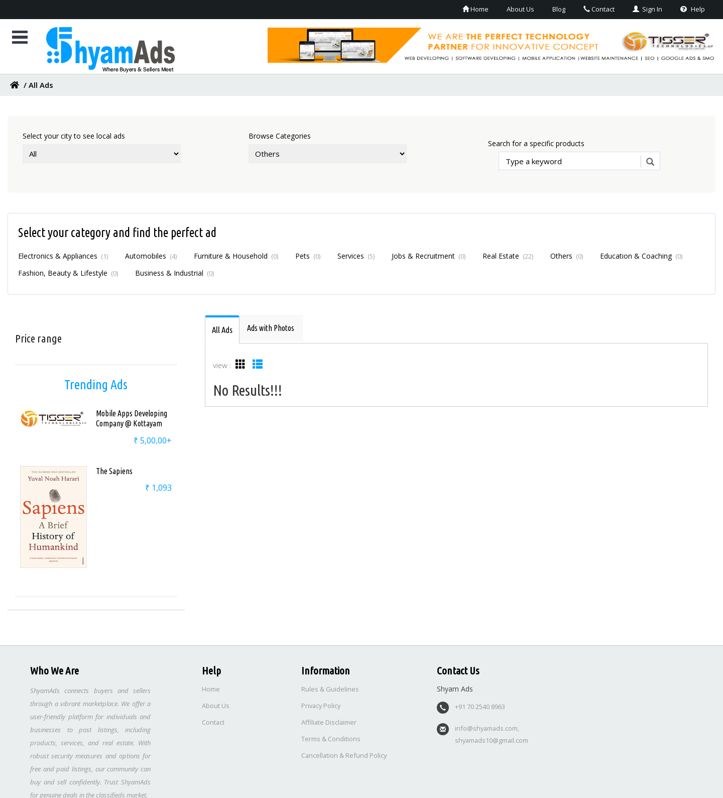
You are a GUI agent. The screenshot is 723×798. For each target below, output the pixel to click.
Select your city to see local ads (74, 136)
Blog (549, 9)
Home (461, 9)
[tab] (223, 329)
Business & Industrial (174, 273)
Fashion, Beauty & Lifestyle (68, 273)
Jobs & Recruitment (428, 256)
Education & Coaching (641, 256)
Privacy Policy (321, 702)
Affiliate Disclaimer (329, 718)
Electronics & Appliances (63, 256)
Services (356, 256)
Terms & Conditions (330, 735)
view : (222, 365)
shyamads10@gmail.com (492, 736)
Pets (307, 256)
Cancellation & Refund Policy (344, 751)
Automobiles (151, 256)
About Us (509, 9)
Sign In (644, 9)
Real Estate (508, 256)
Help (692, 9)
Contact (592, 9)
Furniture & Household (236, 256)
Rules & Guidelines (330, 685)
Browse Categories (280, 136)
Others (566, 256)
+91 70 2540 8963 (480, 703)
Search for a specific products (536, 143)
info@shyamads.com (487, 724)
